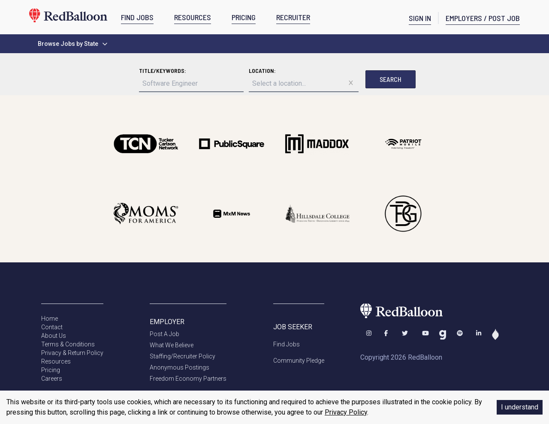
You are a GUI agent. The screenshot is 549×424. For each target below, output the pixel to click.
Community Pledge (298, 360)
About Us (53, 335)
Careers (51, 378)
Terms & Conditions (68, 344)
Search (390, 79)
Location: (262, 70)
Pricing (50, 370)
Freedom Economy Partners (188, 378)
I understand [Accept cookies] (519, 407)
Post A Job (164, 334)
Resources (56, 361)
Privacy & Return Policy (72, 352)
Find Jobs (286, 344)
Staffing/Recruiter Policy (182, 356)
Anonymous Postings (179, 367)
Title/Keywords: (162, 70)
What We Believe (171, 345)
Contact (52, 327)
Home (49, 318)
